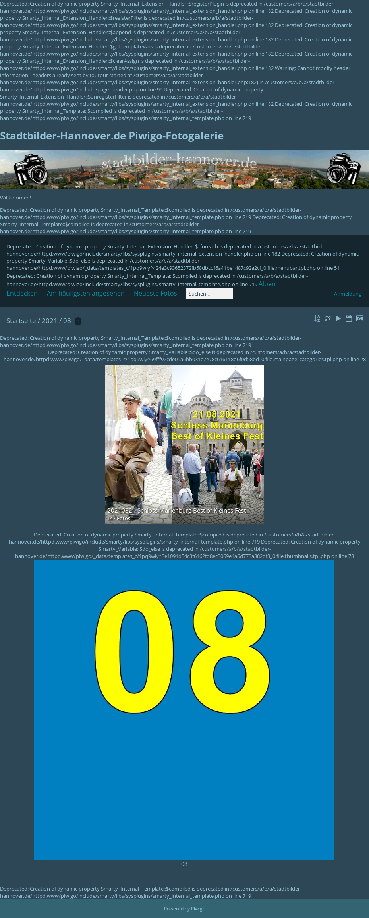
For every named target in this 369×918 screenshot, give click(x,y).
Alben (267, 283)
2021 (50, 320)
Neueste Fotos (155, 293)
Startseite (21, 320)
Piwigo (198, 908)
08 (67, 320)
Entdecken (22, 293)
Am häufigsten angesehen (86, 293)
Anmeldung (347, 293)
